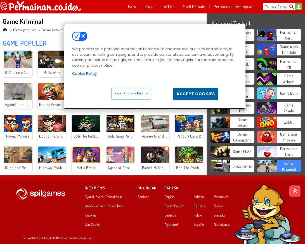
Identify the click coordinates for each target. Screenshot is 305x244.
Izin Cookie (92, 225)
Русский (171, 225)
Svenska (220, 215)
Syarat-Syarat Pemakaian (103, 197)
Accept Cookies (195, 94)
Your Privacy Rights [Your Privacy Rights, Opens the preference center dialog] (131, 93)
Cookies (90, 215)
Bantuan (144, 197)
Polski (197, 215)
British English (174, 206)
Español (199, 225)
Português (221, 197)
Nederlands (222, 225)
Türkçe (218, 206)
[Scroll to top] (295, 191)
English (169, 197)
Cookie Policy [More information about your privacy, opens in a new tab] (84, 73)
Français (199, 206)
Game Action (52, 29)
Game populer (24, 29)
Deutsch (170, 215)
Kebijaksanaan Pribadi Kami (104, 206)
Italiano (198, 197)
